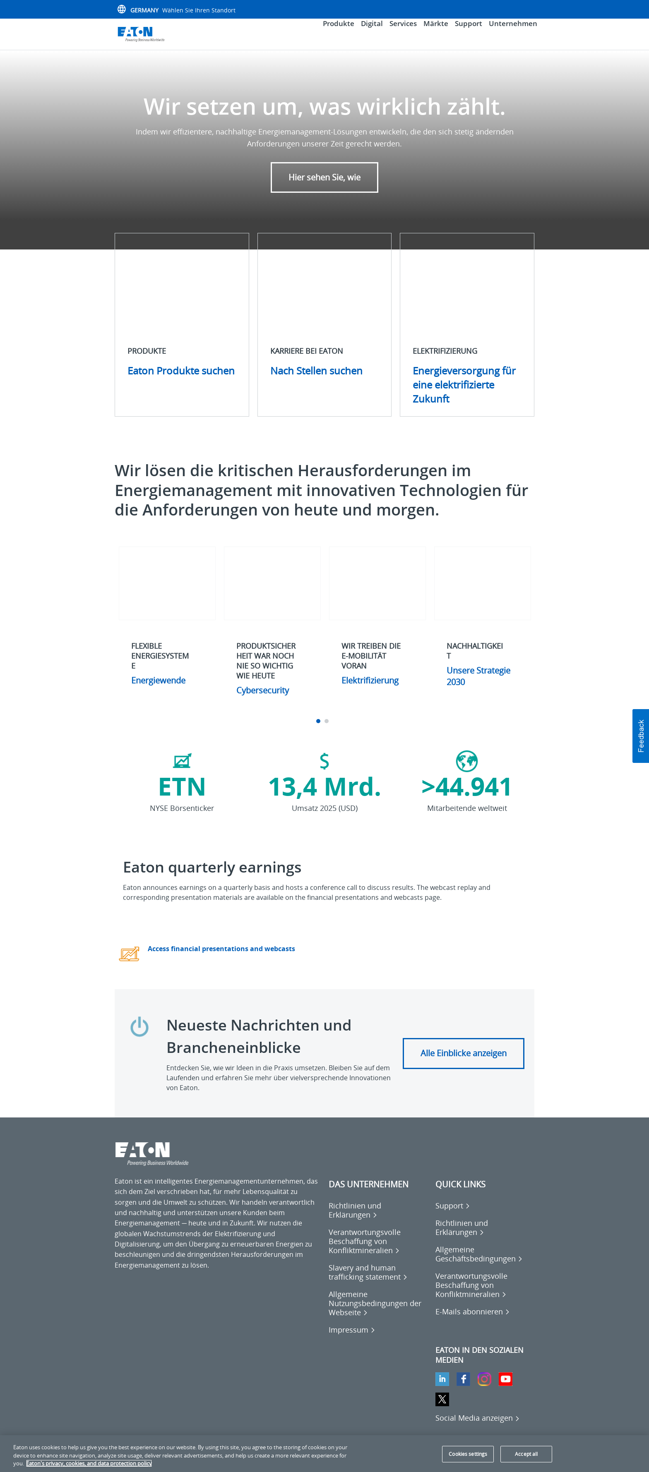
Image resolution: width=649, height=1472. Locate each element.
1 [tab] (319, 731)
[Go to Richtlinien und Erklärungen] (378, 1219)
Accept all (526, 1454)
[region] (324, 1453)
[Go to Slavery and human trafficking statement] (378, 1281)
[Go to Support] (452, 1214)
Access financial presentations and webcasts (221, 958)
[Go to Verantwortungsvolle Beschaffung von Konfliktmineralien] (378, 1250)
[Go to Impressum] (352, 1338)
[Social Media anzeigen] (477, 1427)
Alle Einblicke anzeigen (464, 1062)
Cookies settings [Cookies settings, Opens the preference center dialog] (468, 1454)
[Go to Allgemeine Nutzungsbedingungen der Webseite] (378, 1312)
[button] (640, 736)
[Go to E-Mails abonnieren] (472, 1320)
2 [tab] (328, 731)
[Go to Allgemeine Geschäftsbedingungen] (484, 1263)
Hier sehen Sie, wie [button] (324, 186)
